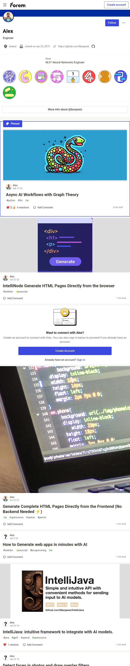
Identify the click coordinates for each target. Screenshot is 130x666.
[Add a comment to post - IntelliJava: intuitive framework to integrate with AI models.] (11, 645)
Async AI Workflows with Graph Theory (42, 194)
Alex (15, 185)
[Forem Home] (18, 4)
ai (27, 200)
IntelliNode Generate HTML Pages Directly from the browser (59, 285)
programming (38, 550)
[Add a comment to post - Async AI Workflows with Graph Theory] (17, 207)
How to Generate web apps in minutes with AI (45, 544)
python (10, 200)
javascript (22, 291)
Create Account (65, 350)
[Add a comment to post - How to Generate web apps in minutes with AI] (13, 557)
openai (30, 517)
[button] (9, 76)
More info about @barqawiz (65, 109)
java (6, 638)
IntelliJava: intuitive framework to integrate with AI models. (58, 631)
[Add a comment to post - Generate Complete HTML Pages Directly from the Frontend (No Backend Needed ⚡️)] (13, 524)
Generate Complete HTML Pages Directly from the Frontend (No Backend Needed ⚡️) (62, 509)
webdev (8, 291)
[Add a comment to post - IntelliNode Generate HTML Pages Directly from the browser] (13, 298)
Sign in (81, 359)
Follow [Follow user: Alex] (112, 22)
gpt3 (15, 638)
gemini (41, 517)
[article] (65, 180)
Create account (116, 4)
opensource (16, 517)
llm (20, 200)
